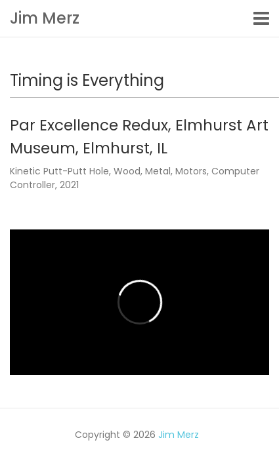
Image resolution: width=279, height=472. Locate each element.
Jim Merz (44, 18)
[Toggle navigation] (261, 18)
